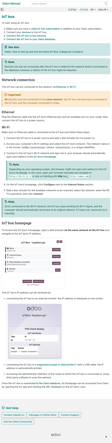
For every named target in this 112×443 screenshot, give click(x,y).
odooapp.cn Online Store (43, 414)
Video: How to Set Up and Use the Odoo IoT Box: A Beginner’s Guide (43, 51)
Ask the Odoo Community (18, 421)
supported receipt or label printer (55, 364)
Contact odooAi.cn (14, 414)
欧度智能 (72, 9)
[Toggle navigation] (2, 9)
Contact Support (70, 414)
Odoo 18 (102, 9)
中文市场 (84, 9)
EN (92, 9)
